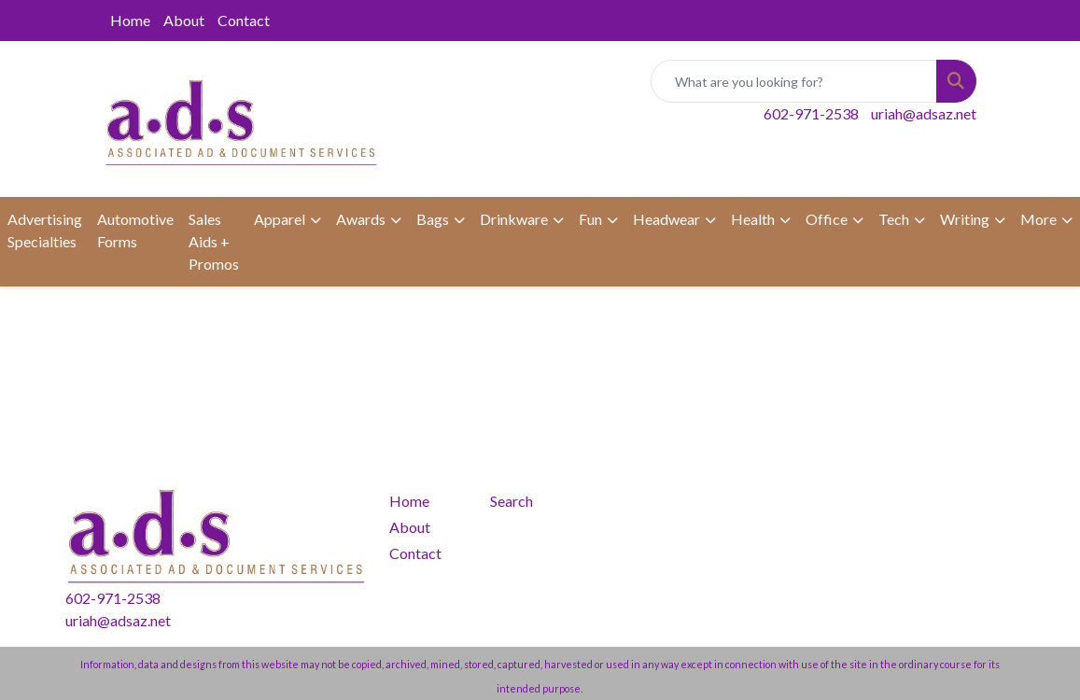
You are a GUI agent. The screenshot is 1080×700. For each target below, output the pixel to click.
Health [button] (753, 219)
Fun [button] (590, 219)
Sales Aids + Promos (214, 241)
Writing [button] (964, 219)
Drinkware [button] (514, 219)
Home (130, 20)
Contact (243, 20)
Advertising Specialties (44, 230)
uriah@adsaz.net (923, 113)
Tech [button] (893, 219)
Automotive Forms (135, 230)
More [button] (1038, 219)
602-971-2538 (811, 113)
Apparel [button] (279, 219)
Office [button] (827, 219)
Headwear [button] (666, 219)
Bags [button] (432, 219)
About (183, 20)
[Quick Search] (794, 81)
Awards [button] (361, 219)
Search (511, 501)
